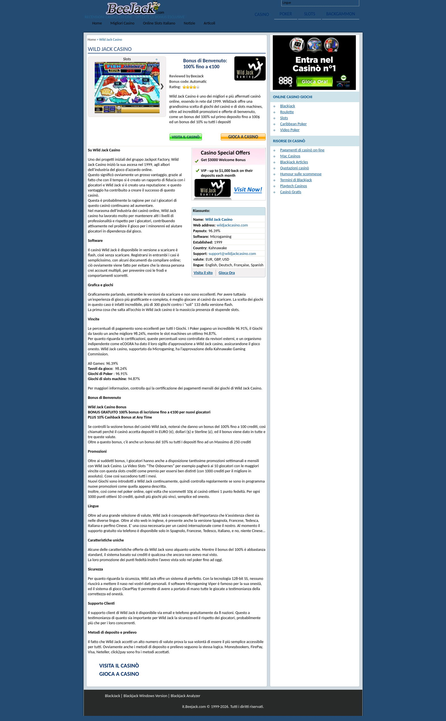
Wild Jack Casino (218, 219)
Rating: (175, 87)
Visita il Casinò (186, 137)
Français (318, 3)
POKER (286, 14)
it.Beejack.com (194, 706)
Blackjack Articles (294, 162)
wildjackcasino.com (232, 225)
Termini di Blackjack (296, 180)
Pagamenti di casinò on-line (302, 150)
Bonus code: (179, 81)
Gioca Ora (227, 272)
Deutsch (308, 3)
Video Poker (290, 129)
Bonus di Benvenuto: (205, 61)
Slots (284, 118)
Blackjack (287, 106)
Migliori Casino (122, 23)
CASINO (262, 14)
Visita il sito (203, 272)
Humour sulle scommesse (300, 174)
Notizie (189, 23)
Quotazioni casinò (294, 168)
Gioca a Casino (243, 136)
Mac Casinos (290, 156)
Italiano (328, 3)
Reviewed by (179, 76)
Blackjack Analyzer (185, 696)
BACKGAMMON (340, 14)
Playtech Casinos (293, 186)
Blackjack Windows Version (145, 696)
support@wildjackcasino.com (232, 253)
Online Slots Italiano (159, 23)
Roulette (287, 112)
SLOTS (309, 14)
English (298, 3)
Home (97, 23)
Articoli (209, 23)
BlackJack (112, 696)
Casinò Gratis (290, 191)
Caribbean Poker (293, 123)
